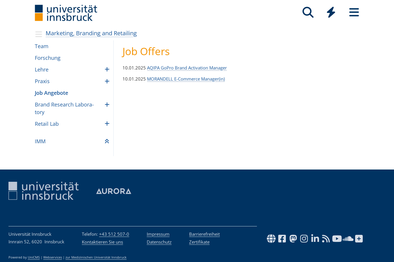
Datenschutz (159, 242)
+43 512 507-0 (114, 234)
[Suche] (307, 12)
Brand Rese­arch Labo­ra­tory (64, 108)
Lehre (42, 69)
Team (42, 46)
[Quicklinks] (331, 12)
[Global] (331, 13)
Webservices (52, 257)
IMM (40, 141)
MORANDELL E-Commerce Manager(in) (186, 79)
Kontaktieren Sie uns (102, 242)
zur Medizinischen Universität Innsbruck (96, 257)
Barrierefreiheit (204, 234)
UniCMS (34, 257)
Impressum (158, 234)
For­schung (48, 57)
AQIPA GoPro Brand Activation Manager (187, 68)
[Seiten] (354, 12)
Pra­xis (42, 81)
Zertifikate (199, 242)
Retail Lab (47, 123)
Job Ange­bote (51, 92)
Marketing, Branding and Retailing (91, 33)
